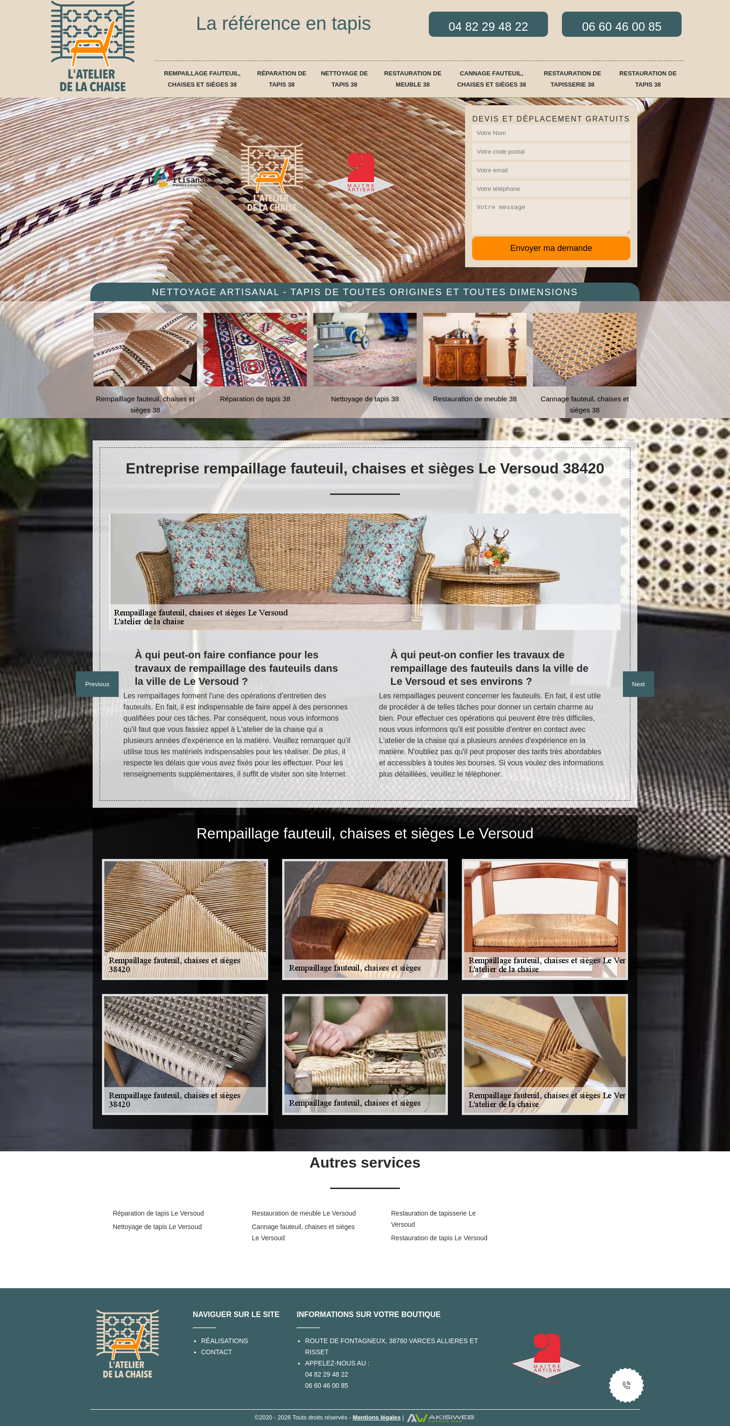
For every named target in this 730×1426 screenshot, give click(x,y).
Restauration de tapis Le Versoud (439, 1238)
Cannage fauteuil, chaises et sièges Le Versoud (303, 1232)
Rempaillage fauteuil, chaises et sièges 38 (202, 79)
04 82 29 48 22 (326, 1374)
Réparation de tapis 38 (281, 79)
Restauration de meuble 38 (412, 79)
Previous (97, 684)
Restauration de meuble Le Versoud (304, 1213)
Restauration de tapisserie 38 (572, 79)
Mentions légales (376, 1417)
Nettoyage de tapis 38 (344, 79)
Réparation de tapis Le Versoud (158, 1213)
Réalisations (224, 1341)
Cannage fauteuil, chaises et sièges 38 (491, 79)
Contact (216, 1352)
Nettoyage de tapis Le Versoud (157, 1226)
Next (638, 684)
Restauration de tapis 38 (647, 79)
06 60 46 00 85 (326, 1385)
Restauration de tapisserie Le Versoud (433, 1219)
